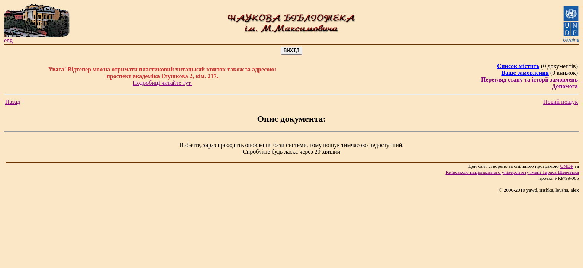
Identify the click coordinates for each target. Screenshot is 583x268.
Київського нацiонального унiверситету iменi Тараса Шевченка (512, 173)
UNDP (566, 167)
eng (8, 40)
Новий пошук (560, 103)
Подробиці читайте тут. (162, 84)
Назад (12, 103)
